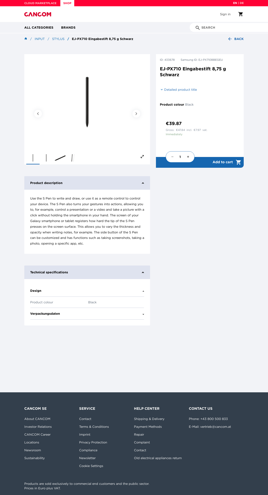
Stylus (58, 39)
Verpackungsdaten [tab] (87, 313)
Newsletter (87, 458)
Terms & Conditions (94, 427)
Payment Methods (148, 427)
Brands (68, 27)
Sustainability (34, 458)
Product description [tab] (87, 183)
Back (235, 38)
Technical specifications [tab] (87, 272)
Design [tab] (87, 291)
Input (40, 39)
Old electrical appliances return (158, 458)
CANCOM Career (37, 434)
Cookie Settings (91, 466)
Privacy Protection (93, 442)
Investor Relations (38, 427)
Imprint (84, 434)
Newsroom (32, 450)
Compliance (88, 450)
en (235, 3)
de (242, 3)
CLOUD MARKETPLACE (40, 3)
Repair (139, 434)
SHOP (67, 3)
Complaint (142, 442)
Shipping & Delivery (149, 419)
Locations (31, 442)
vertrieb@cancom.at (215, 427)
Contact (85, 419)
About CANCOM (37, 419)
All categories (38, 27)
